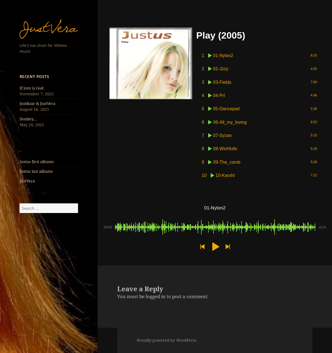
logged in (155, 296)
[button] (202, 247)
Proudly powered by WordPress (166, 340)
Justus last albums (36, 171)
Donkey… (28, 119)
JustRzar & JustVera (37, 103)
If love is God (32, 88)
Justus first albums (37, 161)
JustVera (27, 181)
